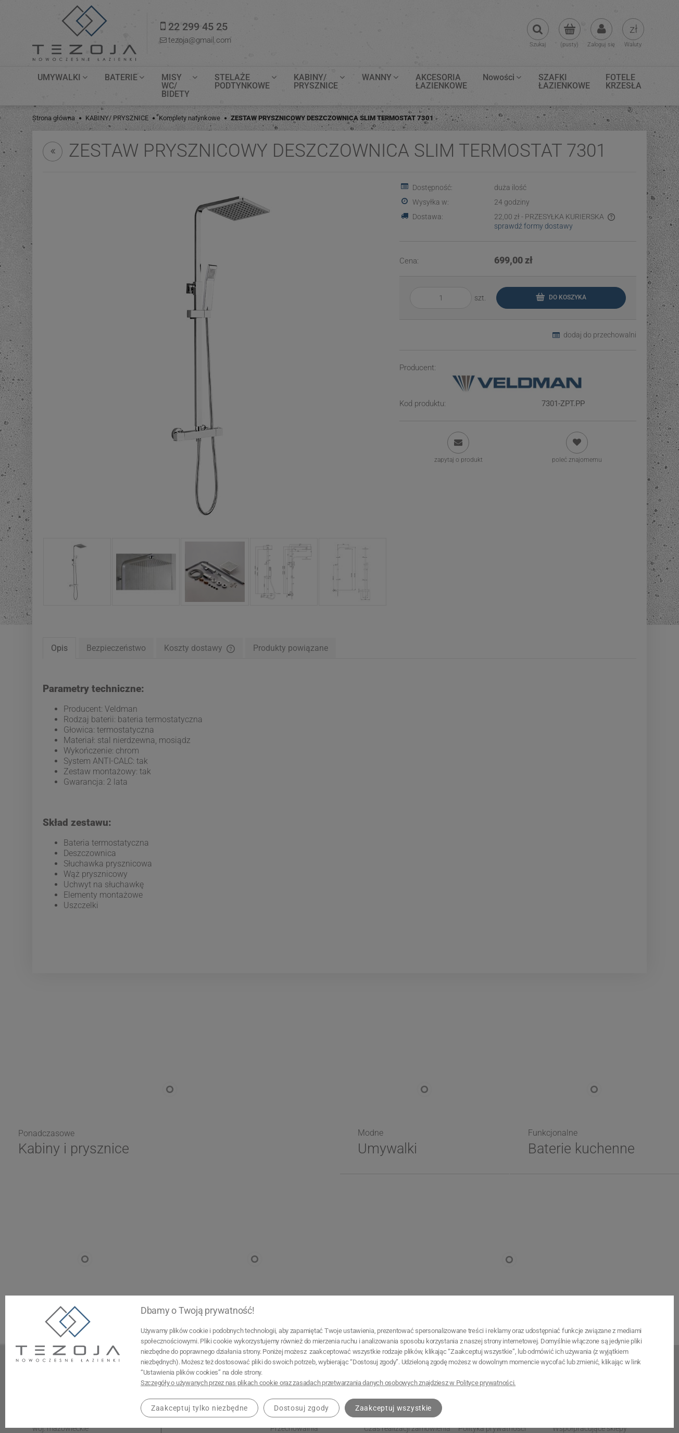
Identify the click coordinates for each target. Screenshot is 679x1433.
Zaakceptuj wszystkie (393, 1408)
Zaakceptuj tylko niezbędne (199, 1408)
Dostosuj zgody (301, 1408)
